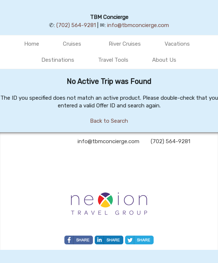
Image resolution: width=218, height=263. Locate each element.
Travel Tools (113, 60)
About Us (164, 60)
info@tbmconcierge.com (138, 25)
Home (31, 44)
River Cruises (125, 44)
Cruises (72, 44)
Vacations (177, 44)
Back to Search (109, 121)
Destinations (57, 60)
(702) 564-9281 (76, 25)
